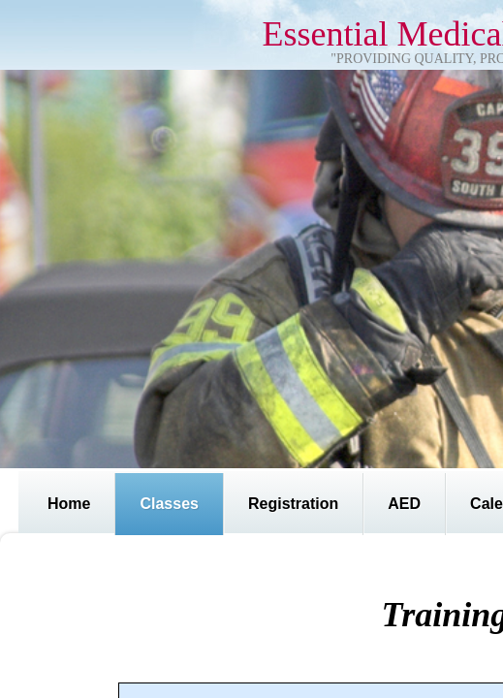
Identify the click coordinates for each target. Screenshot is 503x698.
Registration (293, 503)
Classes (169, 503)
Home (68, 503)
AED (404, 503)
